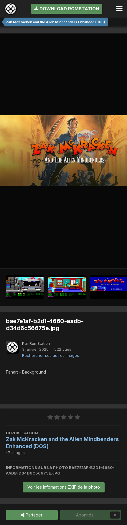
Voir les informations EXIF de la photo (63, 487)
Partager (31, 515)
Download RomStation (66, 8)
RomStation (39, 343)
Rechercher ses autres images (50, 355)
